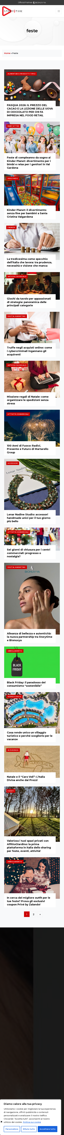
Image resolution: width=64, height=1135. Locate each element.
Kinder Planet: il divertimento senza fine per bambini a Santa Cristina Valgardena (27, 213)
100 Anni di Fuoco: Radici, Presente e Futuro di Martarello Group (27, 449)
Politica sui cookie (32, 1122)
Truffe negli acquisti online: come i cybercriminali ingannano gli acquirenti (29, 351)
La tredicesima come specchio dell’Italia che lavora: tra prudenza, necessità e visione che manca (29, 262)
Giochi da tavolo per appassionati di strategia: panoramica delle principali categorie (29, 302)
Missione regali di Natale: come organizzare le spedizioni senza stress (28, 400)
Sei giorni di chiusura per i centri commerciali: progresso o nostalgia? (28, 553)
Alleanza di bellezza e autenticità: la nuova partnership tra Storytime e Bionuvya (29, 637)
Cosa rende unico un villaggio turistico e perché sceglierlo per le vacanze (29, 736)
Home (7, 53)
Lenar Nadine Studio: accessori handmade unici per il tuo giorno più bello (28, 518)
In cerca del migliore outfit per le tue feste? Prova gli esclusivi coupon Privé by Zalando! (28, 901)
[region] (30, 1117)
